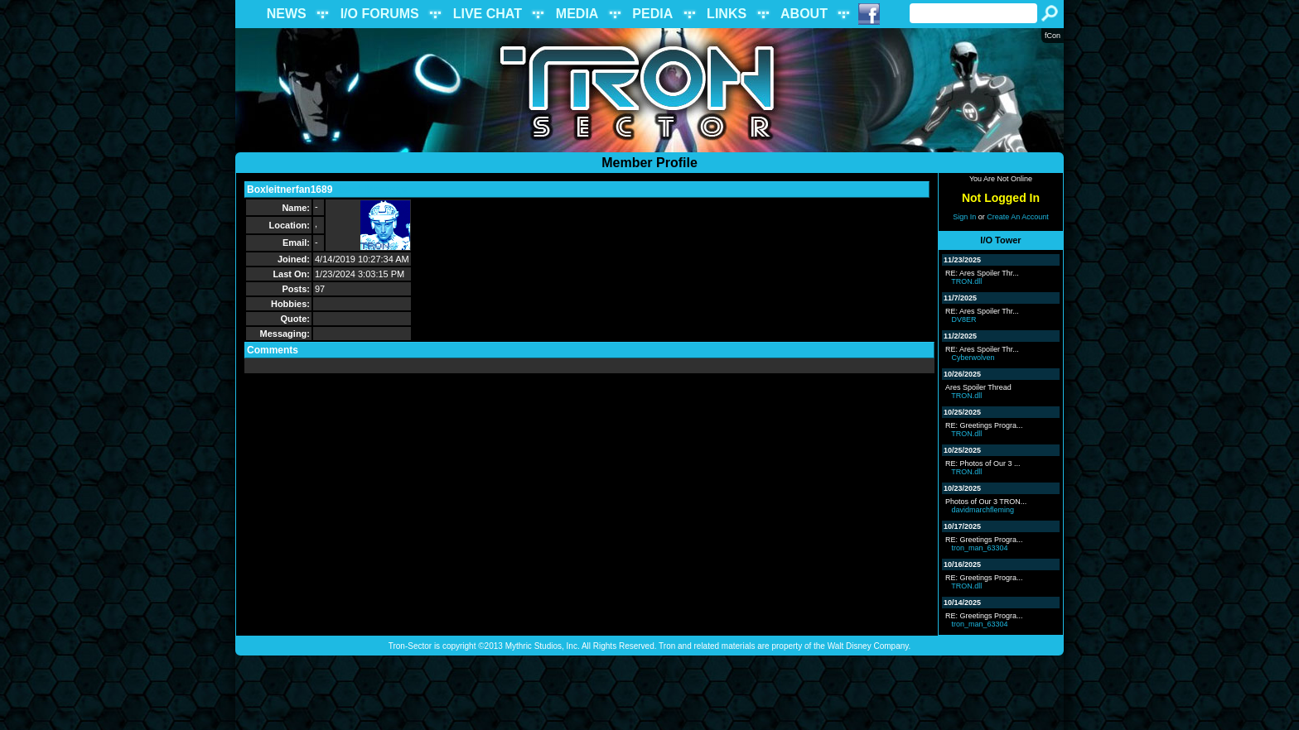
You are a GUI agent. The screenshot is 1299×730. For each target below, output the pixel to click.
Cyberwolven (973, 357)
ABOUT (804, 14)
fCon (1052, 35)
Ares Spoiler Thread (978, 387)
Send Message (372, 189)
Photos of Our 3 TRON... (985, 501)
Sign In (964, 217)
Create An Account (1018, 217)
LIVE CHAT (487, 14)
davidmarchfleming (983, 510)
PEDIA (652, 14)
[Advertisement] (649, 693)
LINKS (726, 14)
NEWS (287, 14)
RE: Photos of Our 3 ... (983, 463)
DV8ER (964, 319)
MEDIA (577, 14)
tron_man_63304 (980, 548)
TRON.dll (966, 281)
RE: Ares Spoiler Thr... (982, 273)
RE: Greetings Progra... (984, 425)
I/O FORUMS (379, 14)
